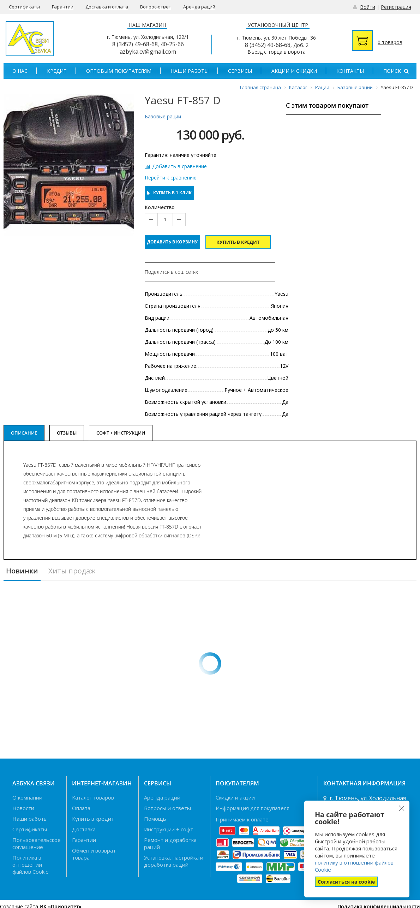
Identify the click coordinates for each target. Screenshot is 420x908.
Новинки (22, 571)
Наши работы (190, 70)
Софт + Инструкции (120, 433)
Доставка (84, 829)
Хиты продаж (71, 571)
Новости (23, 808)
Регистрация (396, 7)
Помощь (155, 818)
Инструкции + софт (168, 829)
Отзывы (67, 433)
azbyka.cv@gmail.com (148, 51)
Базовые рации (163, 116)
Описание (24, 433)
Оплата (81, 808)
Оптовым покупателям (118, 70)
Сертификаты (24, 7)
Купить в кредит (238, 242)
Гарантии (62, 7)
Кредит (57, 70)
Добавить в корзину (172, 242)
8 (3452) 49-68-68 (135, 44)
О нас (20, 70)
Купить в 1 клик (169, 193)
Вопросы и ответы (167, 808)
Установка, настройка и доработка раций (173, 861)
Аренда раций (199, 7)
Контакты (350, 70)
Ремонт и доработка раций (170, 843)
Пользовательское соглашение (36, 843)
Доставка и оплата (106, 7)
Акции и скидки (294, 70)
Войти (367, 7)
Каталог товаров (93, 797)
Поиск (396, 70)
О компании (27, 797)
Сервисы (240, 70)
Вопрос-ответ (155, 7)
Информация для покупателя (252, 808)
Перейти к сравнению (171, 178)
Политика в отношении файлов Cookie (30, 864)
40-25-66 (172, 44)
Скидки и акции (235, 797)
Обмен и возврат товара (94, 854)
